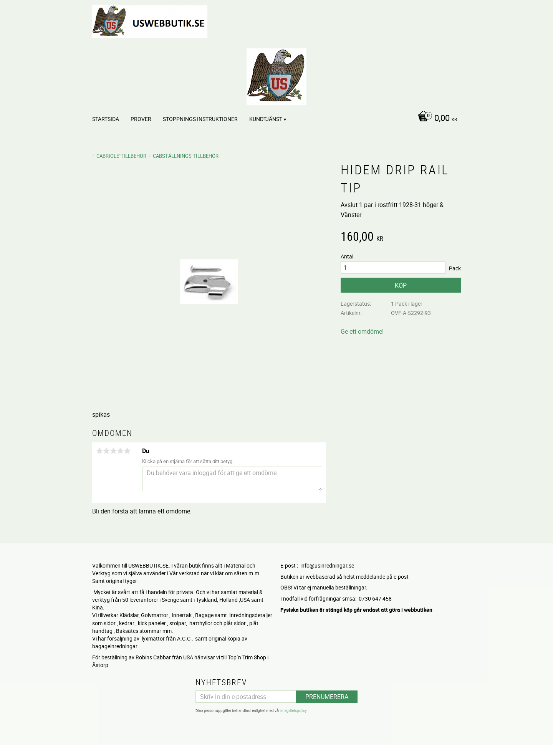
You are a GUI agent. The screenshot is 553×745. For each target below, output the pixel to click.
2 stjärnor (106, 450)
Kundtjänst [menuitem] (265, 119)
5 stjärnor (127, 450)
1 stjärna (99, 450)
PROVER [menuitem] (141, 119)
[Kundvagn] (435, 118)
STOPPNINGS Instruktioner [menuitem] (200, 119)
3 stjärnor (113, 450)
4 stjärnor (120, 450)
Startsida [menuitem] (105, 119)
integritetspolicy (293, 710)
